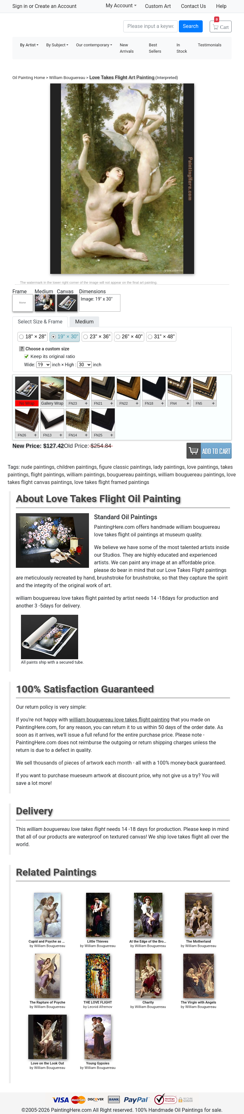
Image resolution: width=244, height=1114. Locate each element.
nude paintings (37, 467)
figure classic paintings (125, 467)
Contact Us (193, 6)
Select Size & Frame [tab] (40, 322)
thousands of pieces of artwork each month (82, 763)
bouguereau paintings (131, 475)
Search (191, 26)
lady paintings (169, 467)
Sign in (20, 6)
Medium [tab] (84, 322)
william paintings (85, 475)
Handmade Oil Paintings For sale (60, 25)
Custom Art (158, 6)
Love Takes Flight (108, 77)
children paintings (77, 467)
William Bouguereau (67, 77)
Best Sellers (155, 48)
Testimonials (209, 45)
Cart (221, 25)
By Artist (28, 45)
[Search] (150, 26)
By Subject (55, 45)
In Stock (182, 48)
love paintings (202, 467)
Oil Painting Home (28, 77)
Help (221, 6)
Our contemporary (92, 45)
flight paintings (47, 475)
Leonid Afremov (100, 1007)
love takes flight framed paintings (111, 482)
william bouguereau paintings (191, 475)
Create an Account (55, 6)
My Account (121, 5)
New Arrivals (127, 48)
